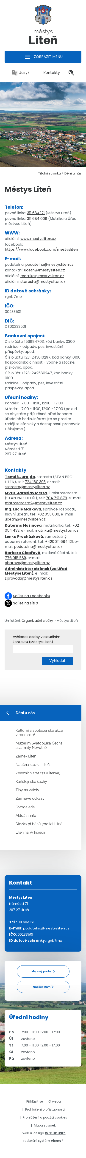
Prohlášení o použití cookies (45, 1117)
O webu (54, 1101)
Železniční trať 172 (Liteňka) (38, 773)
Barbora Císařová (22, 552)
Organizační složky (37, 620)
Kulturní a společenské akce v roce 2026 (39, 732)
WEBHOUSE (55, 1133)
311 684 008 (37, 218)
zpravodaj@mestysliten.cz (28, 578)
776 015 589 (15, 557)
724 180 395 (35, 481)
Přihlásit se (34, 1101)
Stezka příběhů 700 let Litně (39, 824)
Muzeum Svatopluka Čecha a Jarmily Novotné (39, 745)
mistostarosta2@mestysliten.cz (33, 503)
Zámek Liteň (26, 756)
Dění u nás (72, 173)
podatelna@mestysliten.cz (49, 264)
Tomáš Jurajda (20, 476)
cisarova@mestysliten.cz (27, 562)
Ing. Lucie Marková (23, 509)
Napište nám (41, 987)
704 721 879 (56, 498)
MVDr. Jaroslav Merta (26, 493)
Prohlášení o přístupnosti (45, 1109)
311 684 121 (36, 213)
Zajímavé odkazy (30, 798)
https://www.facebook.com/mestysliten (41, 249)
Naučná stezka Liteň (33, 764)
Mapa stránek (45, 1125)
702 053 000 (48, 514)
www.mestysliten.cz (38, 238)
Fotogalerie (25, 807)
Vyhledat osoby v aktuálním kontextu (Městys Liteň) (36, 639)
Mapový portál (41, 971)
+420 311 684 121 (59, 541)
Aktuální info (26, 815)
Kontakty (49, 72)
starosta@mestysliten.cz (42, 281)
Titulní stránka (49, 173)
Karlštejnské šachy (31, 781)
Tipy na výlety (27, 790)
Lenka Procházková (24, 536)
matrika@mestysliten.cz (42, 275)
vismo (57, 1140)
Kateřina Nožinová (23, 525)
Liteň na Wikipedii (30, 832)
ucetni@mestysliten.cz (44, 270)
